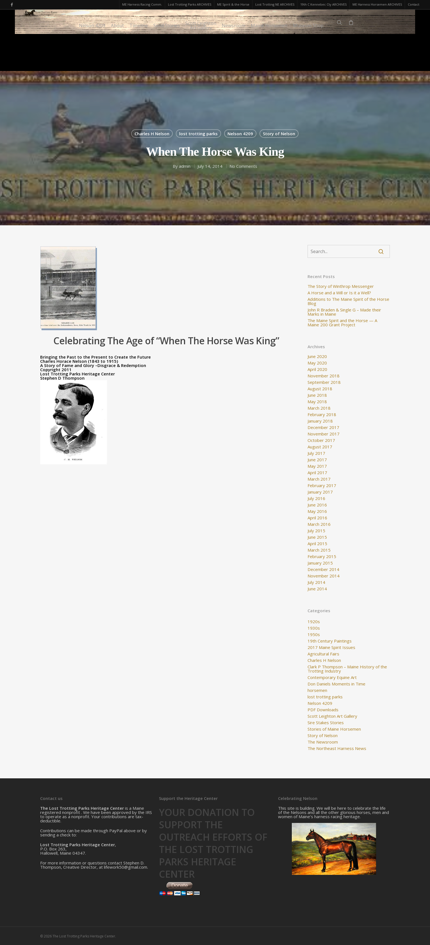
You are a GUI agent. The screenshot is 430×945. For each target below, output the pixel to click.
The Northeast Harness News (337, 748)
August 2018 (320, 389)
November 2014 (324, 576)
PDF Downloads (323, 710)
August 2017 (320, 447)
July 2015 (316, 531)
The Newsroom (323, 742)
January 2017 (320, 492)
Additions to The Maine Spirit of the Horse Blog (348, 301)
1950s (314, 634)
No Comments (243, 166)
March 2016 (319, 524)
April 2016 (317, 518)
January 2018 (320, 421)
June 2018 (317, 395)
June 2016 (317, 505)
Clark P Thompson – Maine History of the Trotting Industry (347, 669)
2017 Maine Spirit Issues (331, 647)
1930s (314, 628)
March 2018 (319, 408)
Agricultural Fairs (323, 654)
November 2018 (324, 376)
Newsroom (233, 62)
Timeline (138, 62)
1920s (314, 622)
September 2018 (324, 382)
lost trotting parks (198, 133)
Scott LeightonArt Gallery (200, 62)
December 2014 (323, 569)
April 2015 (317, 544)
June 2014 (317, 589)
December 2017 (323, 427)
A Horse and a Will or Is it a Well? (339, 293)
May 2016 (317, 511)
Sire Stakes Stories (326, 723)
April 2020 (317, 369)
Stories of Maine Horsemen (334, 729)
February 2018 (322, 414)
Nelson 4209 (92, 62)
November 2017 (324, 434)
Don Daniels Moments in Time (336, 684)
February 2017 (322, 485)
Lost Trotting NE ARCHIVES (274, 4)
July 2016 (316, 498)
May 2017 (317, 466)
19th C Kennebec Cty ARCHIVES (323, 4)
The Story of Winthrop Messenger (341, 286)
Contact (413, 4)
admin (184, 166)
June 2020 (317, 356)
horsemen (317, 690)
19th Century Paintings (330, 641)
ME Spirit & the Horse (233, 4)
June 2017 (317, 460)
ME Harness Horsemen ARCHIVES (377, 4)
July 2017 (316, 453)
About (117, 62)
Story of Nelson (279, 133)
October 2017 (321, 440)
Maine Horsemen (269, 62)
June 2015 (317, 537)
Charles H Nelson (152, 133)
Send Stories (166, 62)
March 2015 (319, 550)
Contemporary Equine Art (332, 677)
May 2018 (317, 402)
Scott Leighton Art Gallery (332, 716)
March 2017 (319, 479)
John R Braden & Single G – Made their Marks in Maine (344, 312)
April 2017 (317, 473)
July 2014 (316, 582)
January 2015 (320, 563)
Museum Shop (308, 62)
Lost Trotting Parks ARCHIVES (189, 4)
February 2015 (322, 556)
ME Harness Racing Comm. (142, 4)
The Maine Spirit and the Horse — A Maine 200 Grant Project (342, 322)
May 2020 (317, 363)
